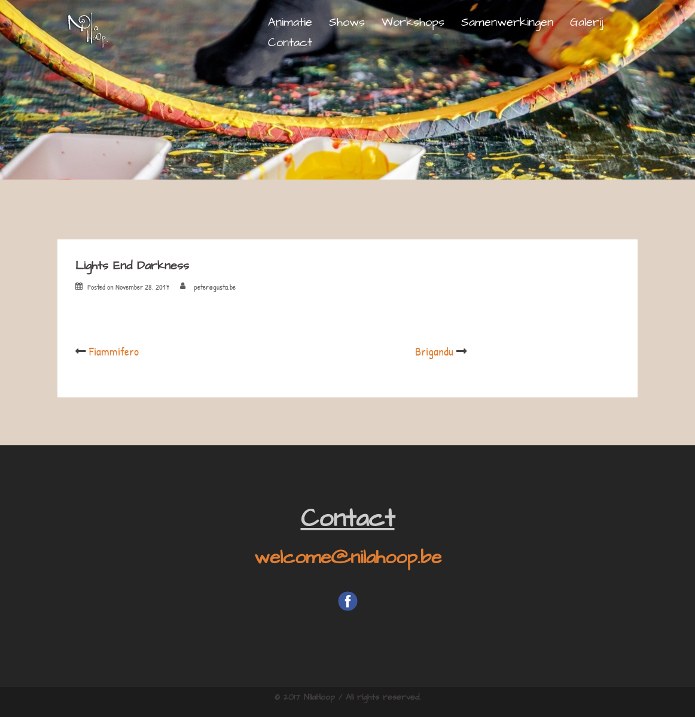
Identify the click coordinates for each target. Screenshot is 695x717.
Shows (347, 22)
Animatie (290, 22)
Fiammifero (114, 351)
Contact (290, 42)
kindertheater (578, 641)
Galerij (586, 22)
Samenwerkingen (507, 22)
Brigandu (434, 351)
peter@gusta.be (215, 286)
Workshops (413, 22)
